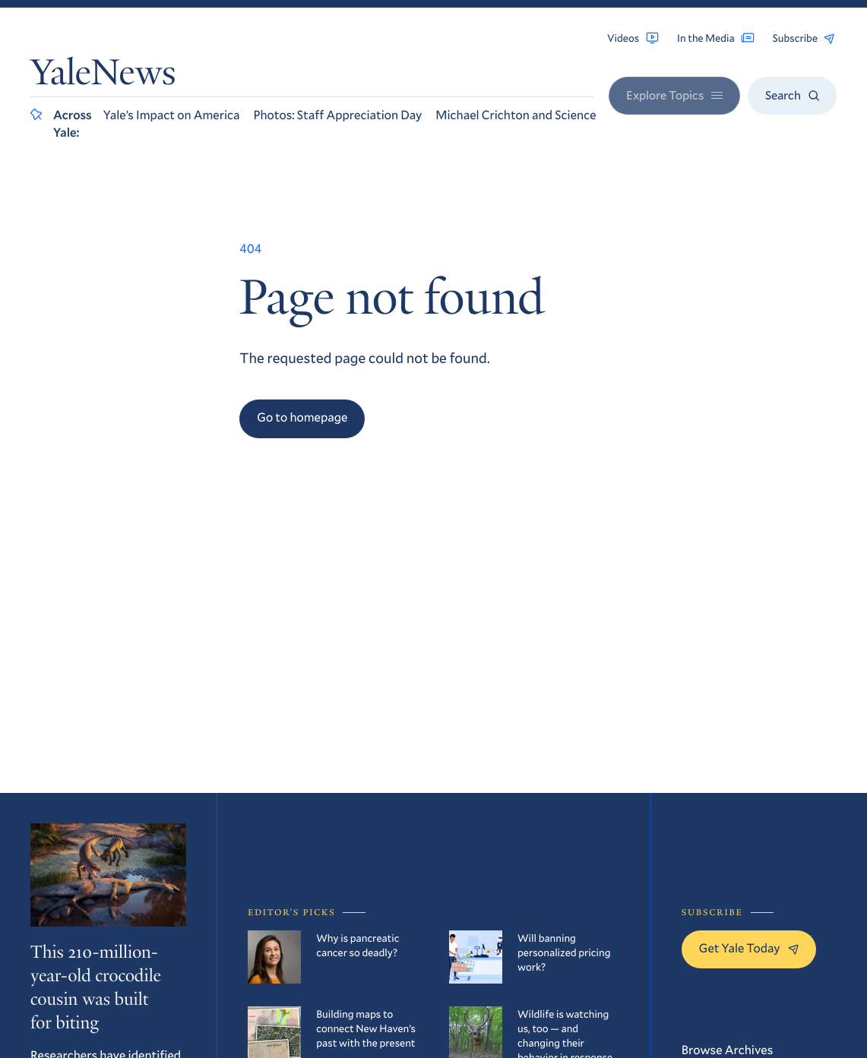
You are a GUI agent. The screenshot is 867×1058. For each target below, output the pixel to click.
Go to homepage (302, 417)
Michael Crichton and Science (515, 115)
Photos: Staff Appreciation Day (337, 115)
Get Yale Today (749, 948)
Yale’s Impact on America (171, 115)
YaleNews (103, 76)
